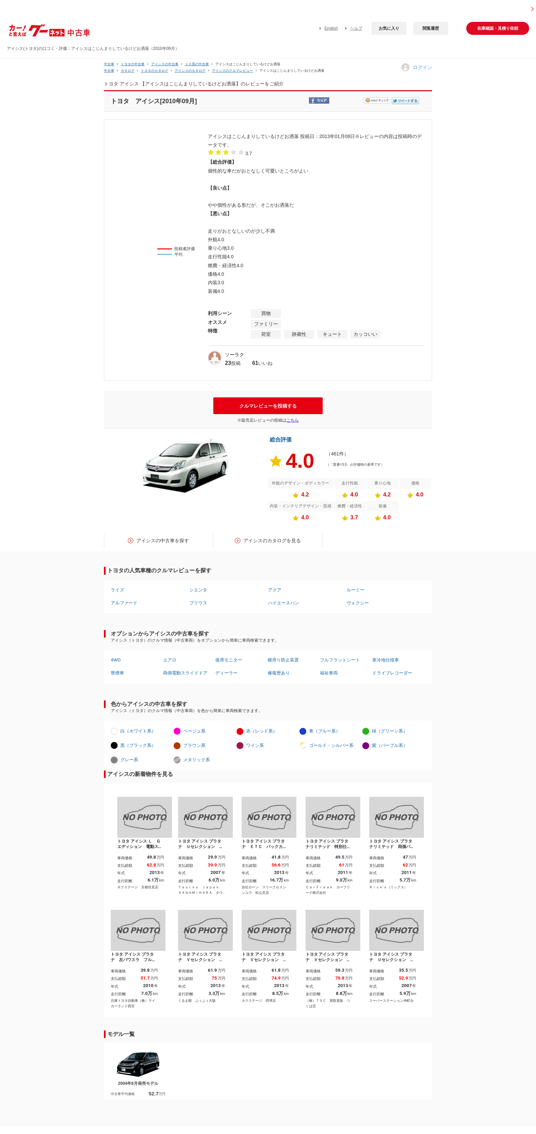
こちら (292, 420)
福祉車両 (329, 672)
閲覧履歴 (431, 28)
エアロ (169, 659)
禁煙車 (117, 672)
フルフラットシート (340, 659)
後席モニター (228, 659)
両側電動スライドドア (185, 672)
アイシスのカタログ (190, 70)
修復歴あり (279, 672)
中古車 (109, 64)
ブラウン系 (194, 745)
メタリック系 (196, 759)
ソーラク (234, 354)
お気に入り (389, 28)
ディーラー (226, 672)
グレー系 (129, 759)
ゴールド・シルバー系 (331, 745)
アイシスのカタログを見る (272, 540)
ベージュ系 (194, 731)
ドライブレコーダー (392, 672)
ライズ (117, 589)
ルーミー (355, 589)
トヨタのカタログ (154, 70)
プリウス (198, 602)
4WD (116, 659)
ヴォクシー (358, 602)
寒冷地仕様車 (385, 659)
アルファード (124, 602)
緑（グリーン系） (389, 731)
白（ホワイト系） (138, 731)
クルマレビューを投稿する (268, 406)
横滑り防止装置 (283, 659)
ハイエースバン (283, 602)
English (331, 28)
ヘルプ (356, 28)
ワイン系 (255, 745)
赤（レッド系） (261, 731)
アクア (274, 589)
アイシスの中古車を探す (162, 540)
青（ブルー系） (324, 731)
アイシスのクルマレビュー (232, 70)
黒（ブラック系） (138, 745)
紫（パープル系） (389, 745)
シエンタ (198, 589)
